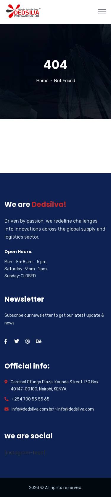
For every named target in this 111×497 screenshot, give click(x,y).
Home (42, 80)
